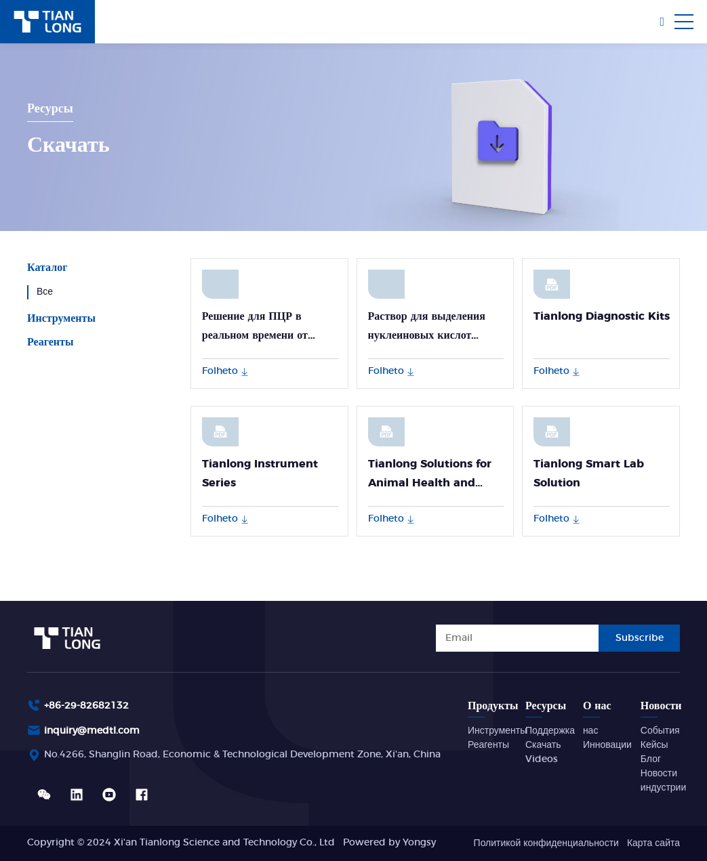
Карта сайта (653, 843)
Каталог (47, 267)
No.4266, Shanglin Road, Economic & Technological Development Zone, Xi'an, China (242, 754)
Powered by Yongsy (389, 842)
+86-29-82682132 (86, 706)
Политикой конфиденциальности (546, 843)
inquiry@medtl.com (92, 731)
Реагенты (50, 342)
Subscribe (639, 638)
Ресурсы (545, 705)
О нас (597, 705)
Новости (661, 705)
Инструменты (61, 318)
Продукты (493, 705)
